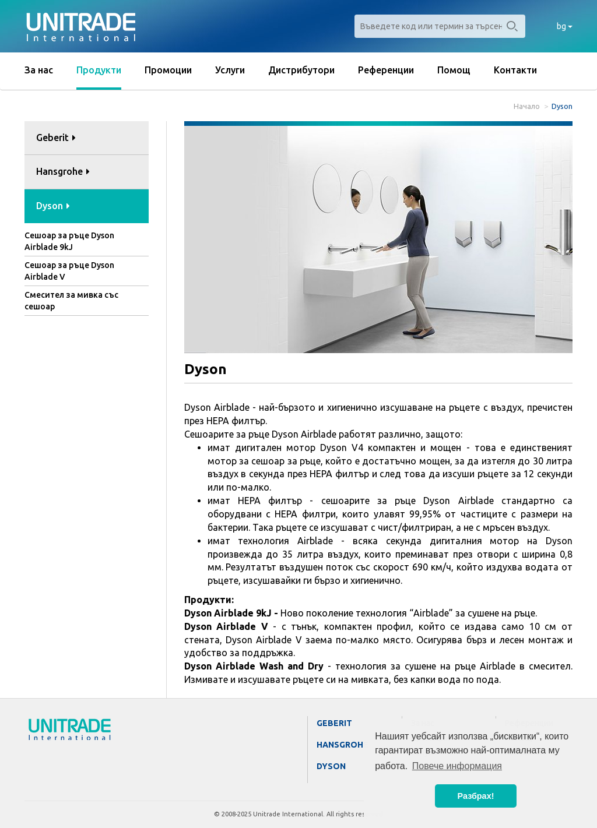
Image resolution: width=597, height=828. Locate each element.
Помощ (453, 70)
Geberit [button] (56, 137)
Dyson (331, 766)
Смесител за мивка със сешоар (71, 300)
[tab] (86, 138)
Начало (527, 106)
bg (565, 26)
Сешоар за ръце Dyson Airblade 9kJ (69, 241)
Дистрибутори (301, 70)
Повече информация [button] (457, 766)
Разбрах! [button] (476, 796)
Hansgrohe (342, 744)
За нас (38, 70)
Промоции (168, 70)
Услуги (230, 70)
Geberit (334, 723)
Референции (386, 70)
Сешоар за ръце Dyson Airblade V (69, 270)
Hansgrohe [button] (63, 171)
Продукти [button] (98, 70)
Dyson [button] (53, 205)
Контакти (515, 70)
